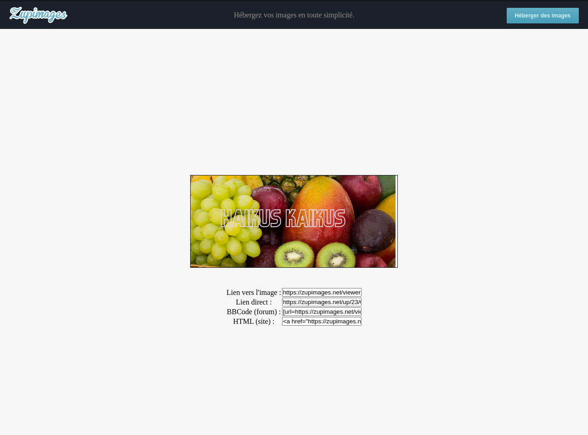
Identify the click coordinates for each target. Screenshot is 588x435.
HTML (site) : (253, 321)
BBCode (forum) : (254, 312)
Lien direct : (253, 302)
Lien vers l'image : (253, 292)
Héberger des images (543, 15)
